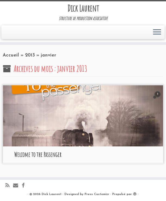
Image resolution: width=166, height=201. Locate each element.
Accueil (11, 55)
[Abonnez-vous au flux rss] (9, 186)
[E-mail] (17, 186)
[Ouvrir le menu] (157, 32)
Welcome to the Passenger (37, 154)
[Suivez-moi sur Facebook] (25, 186)
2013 (30, 55)
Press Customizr (96, 194)
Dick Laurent (83, 8)
